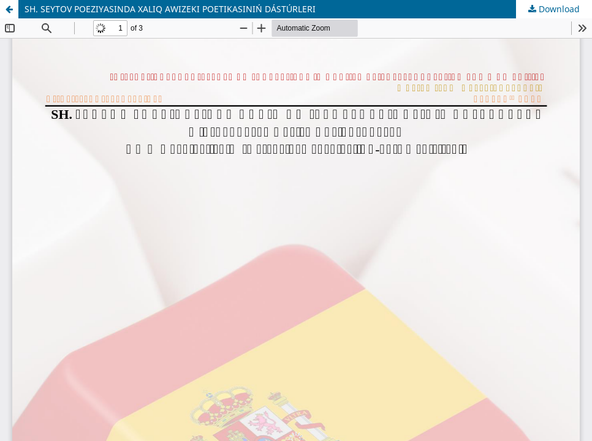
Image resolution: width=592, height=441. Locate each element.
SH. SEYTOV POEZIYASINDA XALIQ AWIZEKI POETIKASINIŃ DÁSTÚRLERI (170, 9)
